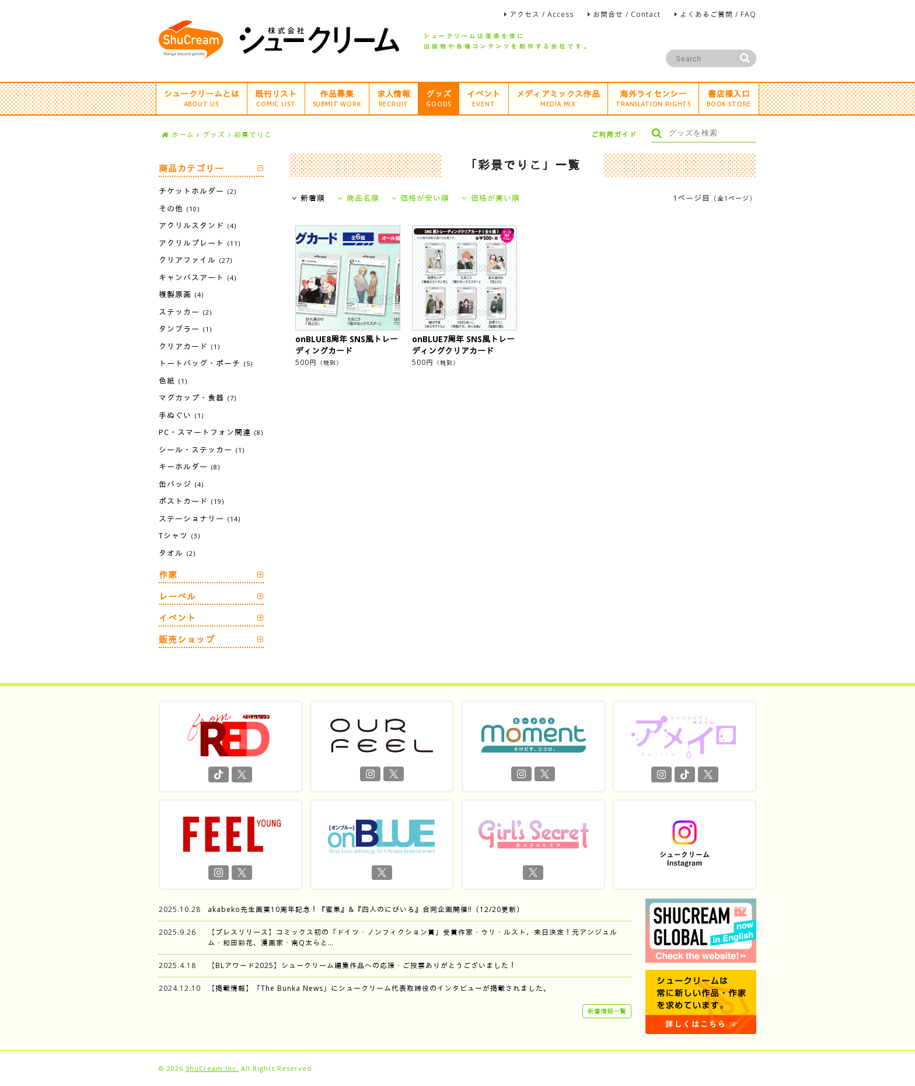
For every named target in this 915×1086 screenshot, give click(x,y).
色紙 (173, 380)
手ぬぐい (181, 415)
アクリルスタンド (197, 225)
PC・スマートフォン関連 (211, 432)
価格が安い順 (421, 198)
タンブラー (185, 328)
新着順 (309, 198)
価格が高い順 (491, 198)
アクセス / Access (541, 14)
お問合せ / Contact (627, 14)
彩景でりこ (253, 135)
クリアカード (189, 346)
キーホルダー (189, 466)
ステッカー (185, 312)
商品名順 (358, 198)
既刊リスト (276, 97)
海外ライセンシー (653, 97)
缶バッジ (181, 484)
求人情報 (393, 97)
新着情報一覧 (607, 1011)
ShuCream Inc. (212, 1068)
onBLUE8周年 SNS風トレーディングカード (346, 344)
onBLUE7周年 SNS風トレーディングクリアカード (463, 344)
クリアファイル (195, 260)
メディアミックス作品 (558, 97)
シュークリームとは (201, 97)
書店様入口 (729, 97)
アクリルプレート (199, 243)
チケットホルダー (197, 191)
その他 (179, 208)
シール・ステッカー (202, 449)
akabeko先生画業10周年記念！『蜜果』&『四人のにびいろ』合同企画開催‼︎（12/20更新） (366, 909)
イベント (483, 97)
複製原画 (181, 294)
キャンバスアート (197, 277)
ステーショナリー (199, 518)
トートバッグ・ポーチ (206, 363)
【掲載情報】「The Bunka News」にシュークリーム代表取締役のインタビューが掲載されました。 (379, 988)
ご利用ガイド (614, 135)
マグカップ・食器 (197, 397)
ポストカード (191, 501)
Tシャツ (179, 535)
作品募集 (337, 97)
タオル (177, 553)
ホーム (178, 135)
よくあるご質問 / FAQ (718, 14)
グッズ (438, 97)
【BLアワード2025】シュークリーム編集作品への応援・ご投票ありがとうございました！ (362, 965)
